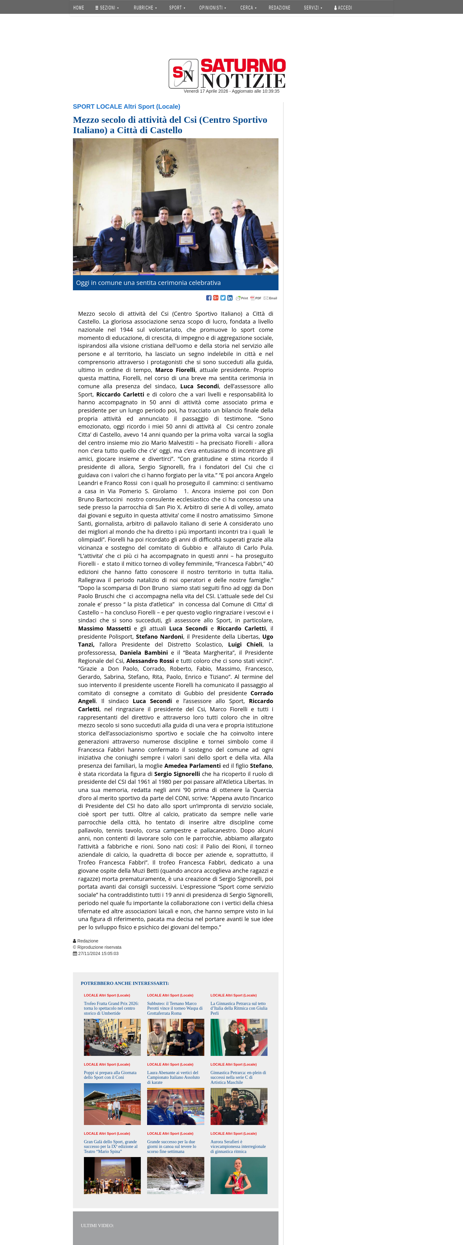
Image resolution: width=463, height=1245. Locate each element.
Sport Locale (97, 106)
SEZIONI (107, 7)
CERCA (248, 7)
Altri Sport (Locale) (152, 106)
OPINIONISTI (213, 7)
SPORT (177, 7)
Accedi (343, 7)
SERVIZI (313, 7)
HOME (79, 7)
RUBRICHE (145, 7)
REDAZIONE (280, 7)
